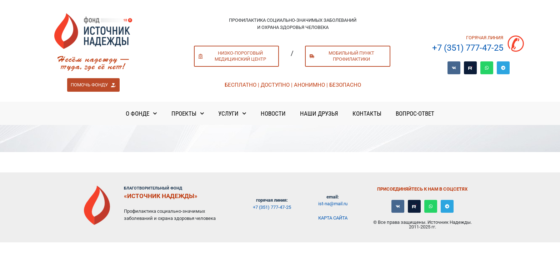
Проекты (187, 113)
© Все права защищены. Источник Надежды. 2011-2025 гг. (422, 225)
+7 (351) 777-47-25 (467, 48)
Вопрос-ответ (415, 113)
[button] (93, 85)
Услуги (232, 113)
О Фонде (141, 113)
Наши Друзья (319, 113)
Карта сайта (333, 218)
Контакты (366, 113)
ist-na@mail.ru (333, 203)
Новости (273, 113)
